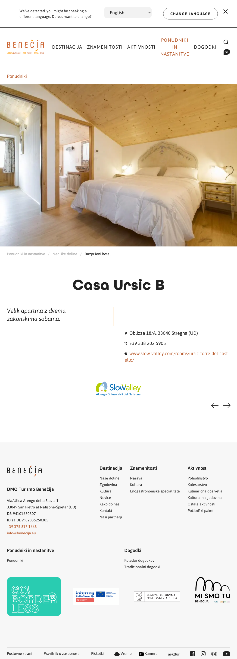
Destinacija (67, 47)
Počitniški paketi (201, 510)
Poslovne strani (19, 653)
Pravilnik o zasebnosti (62, 653)
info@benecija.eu (21, 532)
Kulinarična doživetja (205, 491)
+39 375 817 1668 (22, 526)
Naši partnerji (111, 516)
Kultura (106, 491)
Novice (105, 497)
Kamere (148, 653)
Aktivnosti (141, 47)
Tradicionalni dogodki (142, 566)
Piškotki (97, 653)
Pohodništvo (198, 478)
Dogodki (205, 47)
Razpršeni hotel (98, 253)
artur (174, 654)
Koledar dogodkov (139, 560)
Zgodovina (108, 484)
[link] (34, 596)
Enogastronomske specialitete (155, 491)
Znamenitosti (105, 47)
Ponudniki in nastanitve (174, 47)
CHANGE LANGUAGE (190, 13)
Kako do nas (109, 503)
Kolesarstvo (197, 484)
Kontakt (106, 510)
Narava (136, 478)
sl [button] (226, 52)
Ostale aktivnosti (201, 503)
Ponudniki (17, 76)
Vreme (123, 653)
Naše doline (109, 478)
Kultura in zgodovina (205, 497)
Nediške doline (65, 253)
